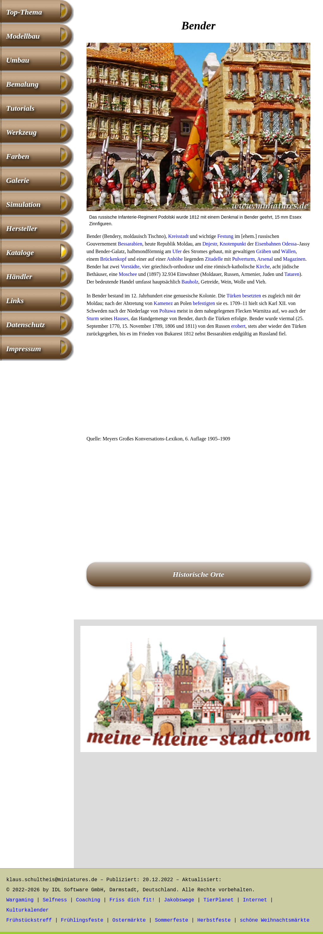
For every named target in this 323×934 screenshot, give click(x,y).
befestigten (204, 303)
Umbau (17, 60)
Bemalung (22, 84)
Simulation (23, 204)
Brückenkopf (113, 259)
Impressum (23, 349)
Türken (233, 295)
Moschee (128, 274)
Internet (255, 900)
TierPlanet (218, 900)
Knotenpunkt (233, 243)
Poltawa (167, 311)
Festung (225, 236)
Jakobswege (179, 900)
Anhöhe (175, 259)
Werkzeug (21, 132)
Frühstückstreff (29, 920)
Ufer (177, 251)
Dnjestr (209, 243)
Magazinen (294, 259)
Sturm (93, 318)
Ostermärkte (129, 920)
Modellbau (23, 36)
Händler (19, 276)
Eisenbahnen (268, 243)
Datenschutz (25, 325)
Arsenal (265, 259)
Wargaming (19, 900)
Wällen (288, 251)
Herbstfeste (214, 920)
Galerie (17, 180)
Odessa (289, 243)
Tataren (292, 274)
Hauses (121, 318)
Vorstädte (130, 266)
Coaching (88, 900)
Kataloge (20, 252)
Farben (17, 156)
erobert (238, 326)
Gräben (263, 251)
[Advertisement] (198, 388)
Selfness (55, 900)
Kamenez (163, 303)
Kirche (263, 266)
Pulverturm (243, 259)
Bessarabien (130, 243)
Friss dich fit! (132, 900)
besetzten (251, 295)
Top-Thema (24, 12)
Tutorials (20, 108)
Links (15, 300)
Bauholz (190, 281)
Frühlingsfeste (82, 920)
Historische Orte (198, 574)
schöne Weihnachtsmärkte (274, 920)
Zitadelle (214, 259)
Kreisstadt (178, 236)
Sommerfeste (171, 920)
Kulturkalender (27, 910)
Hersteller (21, 228)
